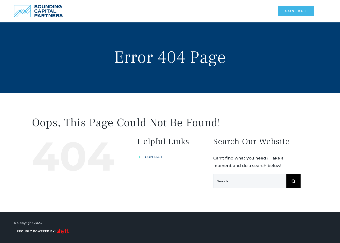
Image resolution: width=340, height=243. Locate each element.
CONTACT (153, 157)
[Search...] (249, 181)
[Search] (293, 181)
